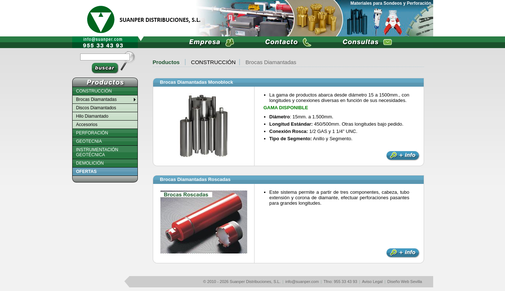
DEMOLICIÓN (90, 163)
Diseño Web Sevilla (404, 281)
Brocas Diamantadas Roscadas (195, 179)
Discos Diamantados (96, 107)
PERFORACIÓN (92, 132)
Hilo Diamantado (92, 116)
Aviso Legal (372, 281)
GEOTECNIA (89, 141)
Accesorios (87, 124)
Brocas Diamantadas (270, 62)
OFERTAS (86, 171)
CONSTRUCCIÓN (213, 62)
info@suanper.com (302, 281)
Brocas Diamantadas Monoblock (196, 82)
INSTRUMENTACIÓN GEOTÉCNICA (97, 152)
